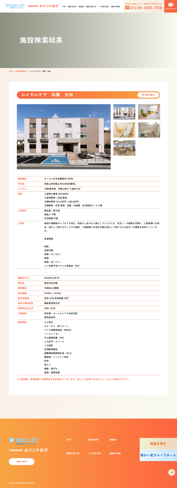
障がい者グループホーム (158, 455)
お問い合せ (21, 461)
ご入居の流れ (104, 7)
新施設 (81, 7)
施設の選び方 (91, 7)
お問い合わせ (171, 9)
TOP (64, 7)
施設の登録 (115, 7)
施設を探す (72, 7)
